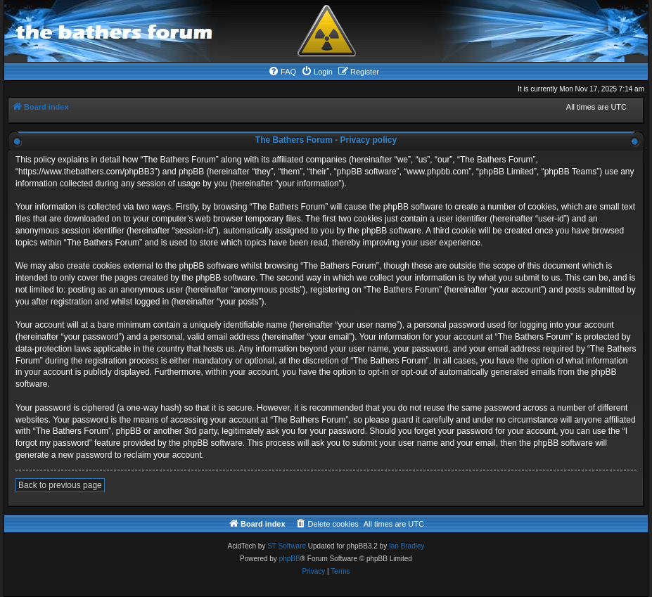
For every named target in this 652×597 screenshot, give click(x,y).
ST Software (286, 546)
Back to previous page (60, 485)
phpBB (289, 559)
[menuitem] (282, 71)
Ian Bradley (407, 546)
